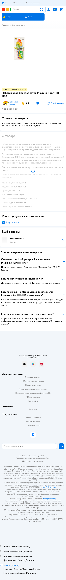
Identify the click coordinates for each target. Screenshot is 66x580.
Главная (5, 25)
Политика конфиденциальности (33, 389)
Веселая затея (19, 25)
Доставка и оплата (33, 377)
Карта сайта (33, 401)
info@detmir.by (49, 487)
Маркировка (12, 222)
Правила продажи (33, 385)
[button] (29, 17)
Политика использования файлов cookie (33, 393)
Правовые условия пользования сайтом (33, 458)
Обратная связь (33, 397)
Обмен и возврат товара (33, 381)
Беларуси (40, 461)
